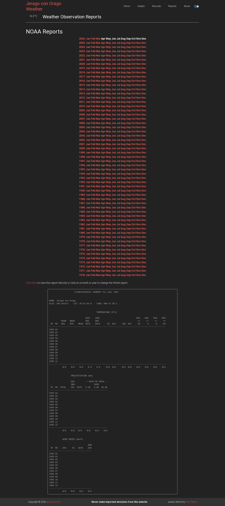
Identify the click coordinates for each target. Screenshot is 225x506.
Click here (31, 282)
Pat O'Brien (191, 502)
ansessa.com (53, 502)
